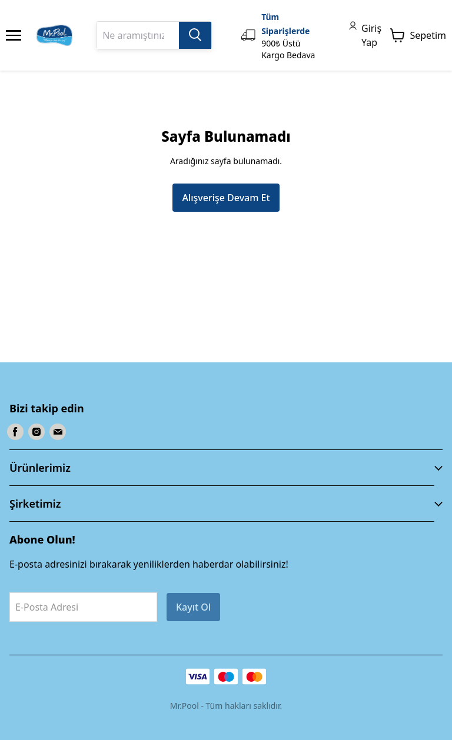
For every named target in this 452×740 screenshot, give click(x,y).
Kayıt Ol (193, 607)
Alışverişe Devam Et (226, 197)
